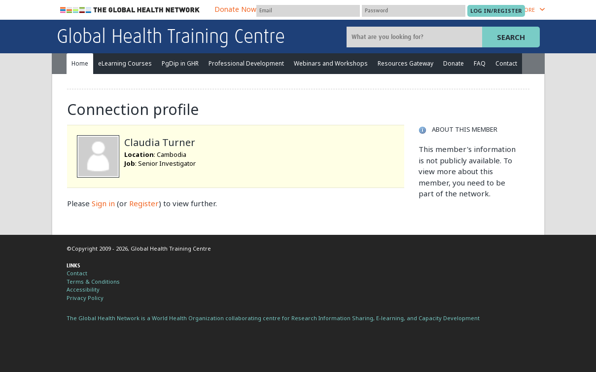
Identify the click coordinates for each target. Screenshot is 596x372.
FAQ (480, 63)
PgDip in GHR (180, 63)
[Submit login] (496, 11)
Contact (506, 63)
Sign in (103, 203)
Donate (453, 63)
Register (144, 203)
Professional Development (246, 63)
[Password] (413, 11)
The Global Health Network (130, 10)
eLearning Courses (125, 63)
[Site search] (416, 37)
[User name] (308, 11)
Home (79, 63)
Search (511, 37)
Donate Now (235, 9)
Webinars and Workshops (331, 63)
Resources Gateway (405, 63)
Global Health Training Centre (171, 37)
